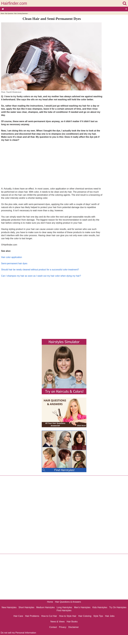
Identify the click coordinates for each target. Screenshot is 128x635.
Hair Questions (9, 13)
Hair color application (11, 257)
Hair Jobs (110, 616)
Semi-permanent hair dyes (14, 263)
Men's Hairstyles (82, 607)
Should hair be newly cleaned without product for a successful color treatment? (40, 269)
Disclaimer (73, 627)
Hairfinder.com (14, 3)
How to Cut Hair (49, 616)
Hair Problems (32, 616)
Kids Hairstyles (99, 607)
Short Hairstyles (26, 607)
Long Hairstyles (64, 607)
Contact (53, 627)
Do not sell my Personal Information (18, 633)
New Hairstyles (9, 607)
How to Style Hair (67, 616)
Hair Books (72, 621)
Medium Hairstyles (45, 607)
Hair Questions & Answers (68, 602)
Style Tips (98, 616)
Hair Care (18, 616)
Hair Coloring (84, 616)
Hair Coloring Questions (20, 13)
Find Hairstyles (64, 610)
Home (2, 13)
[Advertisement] (51, 164)
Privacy (62, 627)
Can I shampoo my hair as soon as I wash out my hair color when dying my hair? (41, 276)
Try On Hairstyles (117, 607)
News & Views (57, 621)
